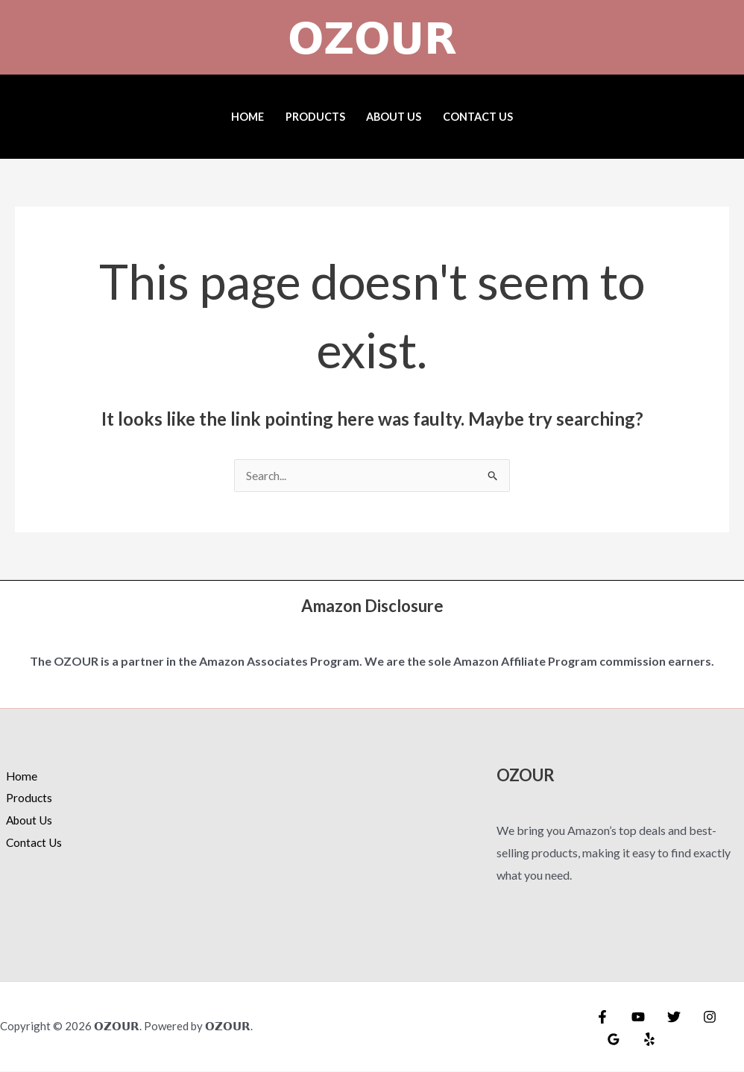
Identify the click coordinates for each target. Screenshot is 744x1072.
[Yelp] (644, 1040)
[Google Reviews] (612, 1040)
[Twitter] (666, 1017)
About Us (393, 116)
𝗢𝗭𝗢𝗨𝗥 (372, 37)
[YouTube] (634, 1017)
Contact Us (478, 116)
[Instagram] (698, 1017)
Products (315, 116)
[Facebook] (602, 1017)
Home (247, 116)
